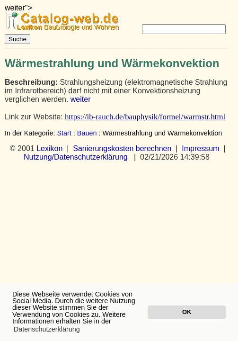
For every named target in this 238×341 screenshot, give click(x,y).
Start (64, 133)
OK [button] (186, 311)
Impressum (200, 148)
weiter (81, 99)
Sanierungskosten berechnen (122, 148)
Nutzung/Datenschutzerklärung (76, 157)
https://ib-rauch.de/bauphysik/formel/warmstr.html (145, 116)
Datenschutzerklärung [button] (47, 329)
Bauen (87, 133)
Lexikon (49, 148)
